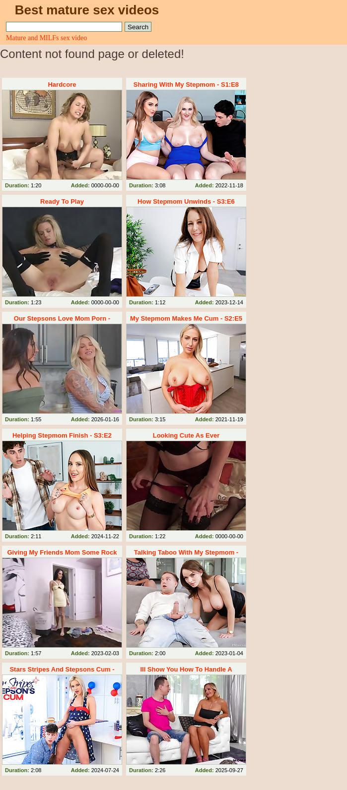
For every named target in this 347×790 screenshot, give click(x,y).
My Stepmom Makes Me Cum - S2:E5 (186, 318)
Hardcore (62, 84)
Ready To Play (62, 201)
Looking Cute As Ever (186, 435)
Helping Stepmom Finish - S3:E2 (62, 435)
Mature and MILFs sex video (46, 38)
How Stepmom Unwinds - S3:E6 (186, 201)
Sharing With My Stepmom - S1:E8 (186, 84)
